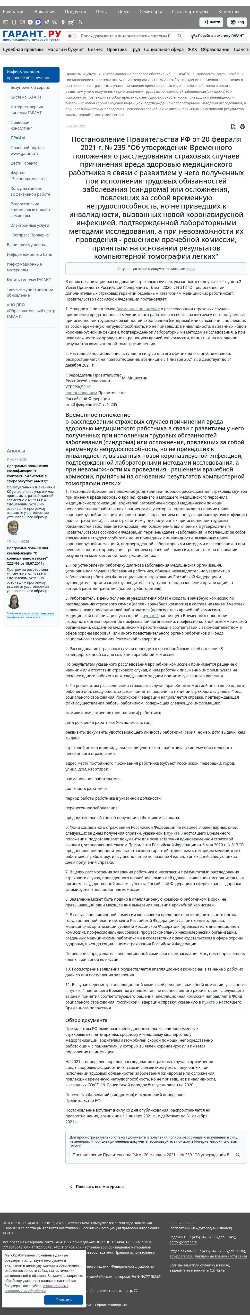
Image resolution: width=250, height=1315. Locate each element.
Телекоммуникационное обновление (30, 292)
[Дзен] (30, 22)
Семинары (150, 11)
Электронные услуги (30, 225)
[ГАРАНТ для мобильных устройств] (14, 22)
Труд (135, 49)
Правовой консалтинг (21, 125)
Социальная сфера (164, 49)
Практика (117, 49)
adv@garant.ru (181, 1256)
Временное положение (138, 308)
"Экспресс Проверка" (30, 235)
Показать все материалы (97, 1186)
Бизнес (95, 49)
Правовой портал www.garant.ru (27, 150)
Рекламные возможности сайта (221, 1256)
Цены (102, 11)
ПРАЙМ (18, 138)
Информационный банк (29, 254)
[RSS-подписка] (80, 22)
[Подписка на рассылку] (6, 22)
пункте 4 (77, 990)
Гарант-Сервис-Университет (106, 1304)
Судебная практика (23, 49)
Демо (123, 11)
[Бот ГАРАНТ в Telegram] (55, 22)
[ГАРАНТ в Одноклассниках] (63, 22)
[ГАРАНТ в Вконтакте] (22, 22)
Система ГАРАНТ (26, 97)
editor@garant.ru (183, 1242)
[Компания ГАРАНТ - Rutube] (71, 22)
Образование (215, 49)
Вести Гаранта (24, 163)
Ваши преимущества (26, 244)
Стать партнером (190, 11)
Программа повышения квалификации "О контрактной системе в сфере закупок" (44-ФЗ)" (27, 473)
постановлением (81, 392)
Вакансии (45, 11)
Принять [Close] (64, 1300)
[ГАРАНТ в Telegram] (47, 22)
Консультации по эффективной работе (30, 191)
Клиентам (228, 11)
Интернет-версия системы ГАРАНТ (27, 109)
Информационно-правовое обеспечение (28, 74)
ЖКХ (192, 49)
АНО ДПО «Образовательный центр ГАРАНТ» (31, 310)
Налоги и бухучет (66, 49)
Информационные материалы (24, 267)
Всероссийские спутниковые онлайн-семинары (31, 209)
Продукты (75, 11)
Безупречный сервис (30, 87)
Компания (14, 11)
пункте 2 (151, 615)
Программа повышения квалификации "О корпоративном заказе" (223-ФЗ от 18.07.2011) (27, 556)
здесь (190, 268)
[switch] (72, 36)
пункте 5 (175, 833)
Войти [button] (211, 22)
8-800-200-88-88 (182, 1223)
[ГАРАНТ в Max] (38, 22)
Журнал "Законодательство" (29, 175)
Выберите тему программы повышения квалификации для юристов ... (30, 615)
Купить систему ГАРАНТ (29, 279)
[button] (217, 36)
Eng (237, 22)
